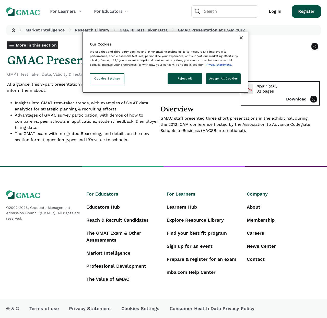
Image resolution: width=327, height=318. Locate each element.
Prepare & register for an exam (201, 259)
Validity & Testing (70, 74)
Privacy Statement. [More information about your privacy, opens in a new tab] (219, 64)
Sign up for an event (190, 246)
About (253, 207)
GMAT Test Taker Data (29, 74)
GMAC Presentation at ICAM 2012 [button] (211, 30)
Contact (256, 259)
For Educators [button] (111, 11)
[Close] (241, 37)
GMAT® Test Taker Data (144, 30)
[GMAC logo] (43, 194)
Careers (255, 233)
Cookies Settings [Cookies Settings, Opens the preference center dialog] (107, 78)
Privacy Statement (90, 308)
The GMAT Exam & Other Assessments (113, 236)
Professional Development (116, 266)
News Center (261, 246)
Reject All (185, 78)
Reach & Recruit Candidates (117, 220)
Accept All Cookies (223, 78)
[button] (13, 30)
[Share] (314, 46)
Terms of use (44, 308)
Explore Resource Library (195, 220)
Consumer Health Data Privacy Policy (212, 308)
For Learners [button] (66, 11)
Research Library (92, 30)
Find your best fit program (197, 233)
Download (296, 99)
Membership (261, 220)
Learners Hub (182, 207)
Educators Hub (103, 207)
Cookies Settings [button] (140, 308)
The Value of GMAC (107, 279)
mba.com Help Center (191, 272)
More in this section (36, 45)
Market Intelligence (45, 30)
